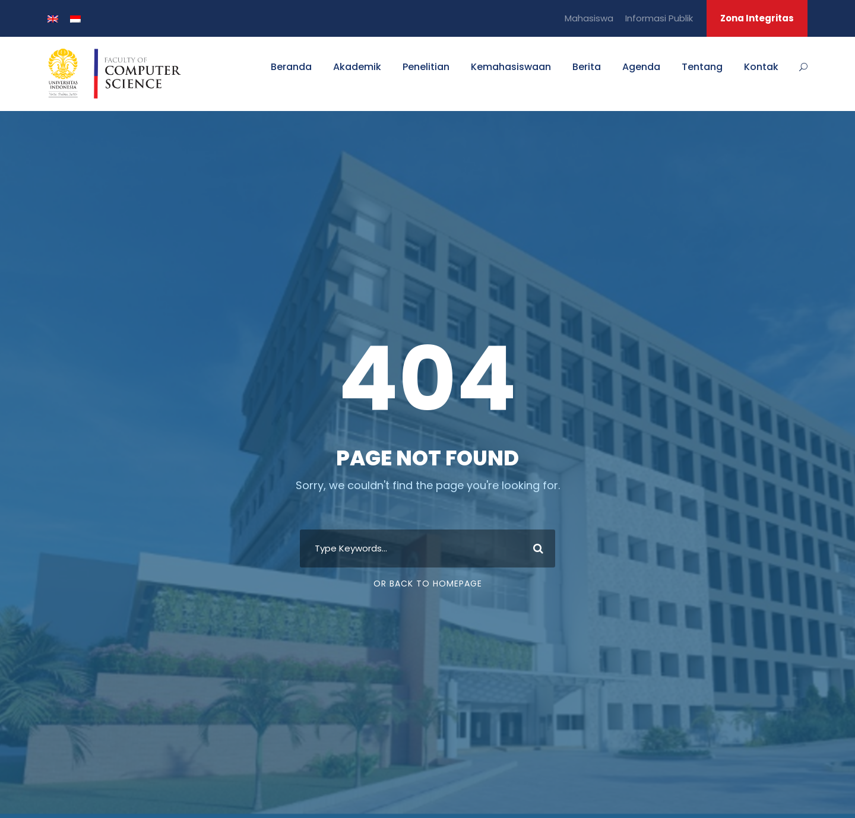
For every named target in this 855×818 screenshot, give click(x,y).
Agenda (641, 67)
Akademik (357, 67)
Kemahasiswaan (511, 67)
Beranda (291, 67)
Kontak (761, 67)
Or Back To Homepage (427, 583)
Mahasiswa (589, 18)
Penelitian (426, 67)
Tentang (702, 67)
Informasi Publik (659, 18)
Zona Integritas (757, 18)
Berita (586, 67)
